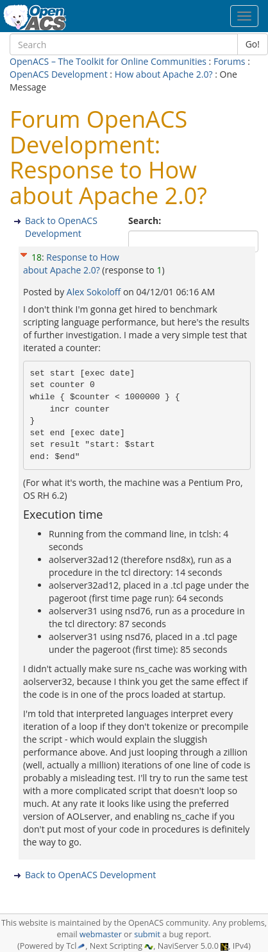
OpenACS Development (59, 74)
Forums (230, 61)
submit (147, 934)
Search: (145, 220)
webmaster (101, 934)
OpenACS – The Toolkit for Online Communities (108, 61)
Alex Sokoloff (95, 292)
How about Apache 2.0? (164, 74)
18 (36, 257)
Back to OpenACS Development (61, 226)
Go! (253, 44)
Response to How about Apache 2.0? (71, 263)
